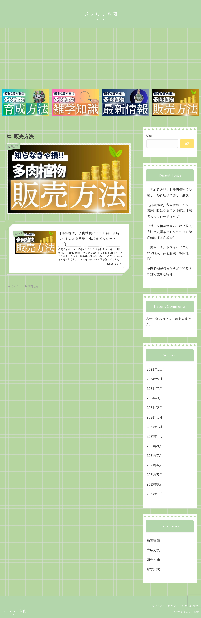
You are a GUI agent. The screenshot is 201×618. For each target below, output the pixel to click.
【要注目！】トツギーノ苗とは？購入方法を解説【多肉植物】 (168, 253)
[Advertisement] (100, 57)
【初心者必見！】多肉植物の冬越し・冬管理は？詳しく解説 (169, 192)
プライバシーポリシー (164, 606)
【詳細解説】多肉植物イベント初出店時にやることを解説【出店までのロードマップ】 (169, 211)
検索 (149, 136)
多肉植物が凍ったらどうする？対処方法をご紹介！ (169, 271)
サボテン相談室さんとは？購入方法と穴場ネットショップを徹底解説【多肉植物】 (169, 232)
